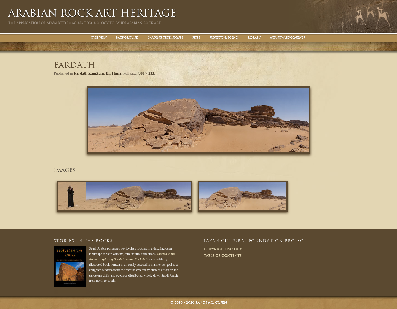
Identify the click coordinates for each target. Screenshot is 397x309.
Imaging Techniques (165, 37)
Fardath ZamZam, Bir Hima (97, 73)
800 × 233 (146, 73)
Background (127, 37)
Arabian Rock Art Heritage (92, 13)
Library (254, 37)
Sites (196, 37)
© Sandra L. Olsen (198, 302)
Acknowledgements (287, 37)
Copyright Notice (223, 249)
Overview (99, 37)
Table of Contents (223, 256)
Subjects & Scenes (224, 37)
